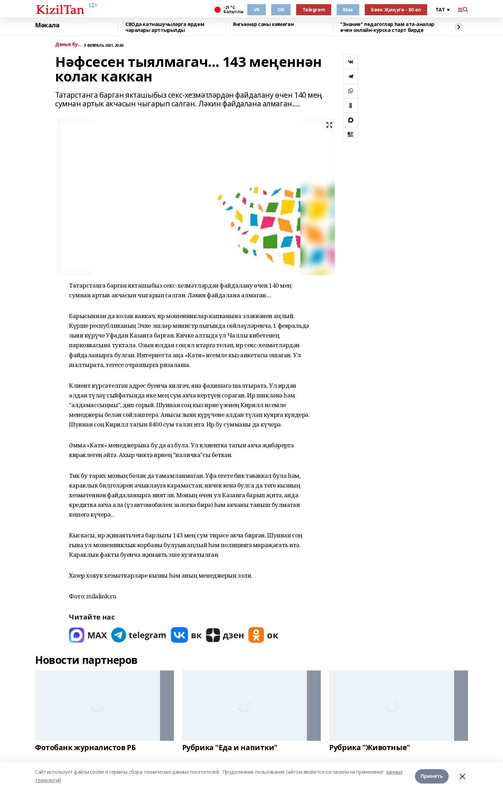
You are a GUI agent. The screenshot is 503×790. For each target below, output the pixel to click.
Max (348, 9)
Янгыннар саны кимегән (263, 24)
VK (256, 9)
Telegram (313, 9)
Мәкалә (47, 25)
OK (280, 9)
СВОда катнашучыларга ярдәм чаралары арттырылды (164, 27)
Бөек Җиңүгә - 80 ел (396, 9)
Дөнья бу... (68, 44)
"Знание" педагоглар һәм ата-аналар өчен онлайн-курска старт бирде (387, 27)
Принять (432, 776)
